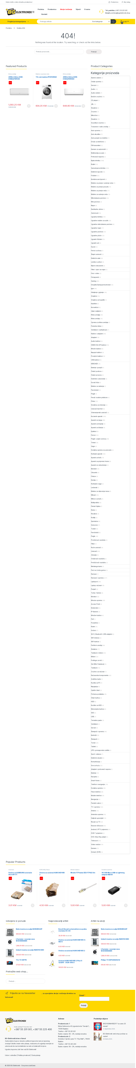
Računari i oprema (97, 578)
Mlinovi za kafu (96, 499)
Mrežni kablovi (96, 349)
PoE (92, 619)
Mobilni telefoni (96, 795)
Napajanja (94, 686)
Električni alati (95, 258)
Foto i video (95, 273)
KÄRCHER (94, 364)
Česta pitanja (35, 1055)
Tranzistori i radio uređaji (99, 127)
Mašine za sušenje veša (99, 194)
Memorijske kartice (97, 709)
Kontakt (44, 14)
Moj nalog (125, 2)
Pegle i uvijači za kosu (98, 439)
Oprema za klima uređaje (99, 322)
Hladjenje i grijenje (97, 292)
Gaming (93, 281)
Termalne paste (96, 720)
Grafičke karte (96, 679)
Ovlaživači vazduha (97, 559)
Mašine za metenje (97, 386)
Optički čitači (95, 690)
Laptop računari (96, 585)
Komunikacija (95, 762)
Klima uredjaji (95, 315)
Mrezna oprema (96, 600)
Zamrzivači (94, 213)
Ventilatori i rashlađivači (99, 330)
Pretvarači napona (97, 157)
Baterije (93, 773)
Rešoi (93, 510)
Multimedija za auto (97, 153)
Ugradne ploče (96, 235)
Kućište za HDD (96, 705)
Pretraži (94, 52)
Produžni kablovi (97, 356)
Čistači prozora (96, 375)
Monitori (94, 597)
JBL (92, 104)
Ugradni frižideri (96, 239)
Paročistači (94, 390)
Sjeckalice (94, 521)
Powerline (94, 623)
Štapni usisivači (96, 254)
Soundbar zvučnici (97, 123)
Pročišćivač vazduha (98, 540)
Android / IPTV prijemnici (99, 829)
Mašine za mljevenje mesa (100, 491)
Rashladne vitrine (97, 209)
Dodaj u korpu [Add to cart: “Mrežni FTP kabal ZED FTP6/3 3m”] (95, 905)
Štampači (94, 739)
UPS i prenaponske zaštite (100, 750)
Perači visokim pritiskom (99, 397)
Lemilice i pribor (96, 262)
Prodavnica (113, 2)
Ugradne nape (96, 228)
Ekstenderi (94, 608)
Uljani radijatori (96, 311)
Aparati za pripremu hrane (100, 461)
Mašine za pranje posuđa (99, 187)
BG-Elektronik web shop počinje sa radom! (115, 1035)
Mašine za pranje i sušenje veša (102, 183)
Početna (41, 9)
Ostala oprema (96, 81)
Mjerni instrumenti (97, 266)
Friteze (93, 476)
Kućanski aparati (96, 416)
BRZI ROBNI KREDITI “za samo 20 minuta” (114, 1025)
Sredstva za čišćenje (98, 405)
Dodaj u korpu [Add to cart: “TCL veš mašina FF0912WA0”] (56, 106)
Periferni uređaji (96, 645)
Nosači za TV (95, 822)
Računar (94, 574)
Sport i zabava (96, 754)
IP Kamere (94, 612)
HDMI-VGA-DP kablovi (98, 345)
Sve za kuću (95, 765)
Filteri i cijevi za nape (98, 269)
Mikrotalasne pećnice (98, 198)
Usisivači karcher (97, 409)
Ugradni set (95, 243)
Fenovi (93, 435)
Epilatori (93, 431)
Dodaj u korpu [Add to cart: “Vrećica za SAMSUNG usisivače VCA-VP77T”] (32, 905)
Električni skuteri (96, 758)
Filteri (93, 544)
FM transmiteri (96, 145)
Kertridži (94, 735)
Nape (93, 205)
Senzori (93, 85)
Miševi (93, 656)
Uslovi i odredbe (10, 1055)
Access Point (95, 604)
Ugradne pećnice (97, 232)
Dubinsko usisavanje (98, 379)
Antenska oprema (97, 814)
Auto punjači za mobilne (99, 138)
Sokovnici (94, 525)
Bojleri (93, 164)
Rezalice (94, 514)
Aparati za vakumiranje (99, 465)
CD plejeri (94, 100)
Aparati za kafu (96, 457)
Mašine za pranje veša (42, 74)
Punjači (93, 589)
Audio (93, 89)
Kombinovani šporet (98, 179)
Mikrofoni (94, 115)
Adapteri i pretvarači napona (101, 769)
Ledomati (94, 487)
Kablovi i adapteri (97, 334)
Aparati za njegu (96, 420)
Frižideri (94, 175)
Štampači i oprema (97, 731)
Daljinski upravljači (97, 818)
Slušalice (94, 649)
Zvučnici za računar (97, 672)
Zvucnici (94, 112)
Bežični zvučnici (96, 96)
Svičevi (93, 630)
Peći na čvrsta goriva (98, 570)
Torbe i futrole (96, 593)
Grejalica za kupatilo (98, 300)
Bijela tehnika (95, 160)
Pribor (93, 401)
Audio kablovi (95, 341)
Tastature (94, 668)
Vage (93, 446)
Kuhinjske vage (96, 484)
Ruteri (93, 626)
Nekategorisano (96, 566)
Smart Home (95, 780)
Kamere (93, 848)
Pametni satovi (96, 803)
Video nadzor (96, 844)
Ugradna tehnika (96, 217)
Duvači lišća (95, 382)
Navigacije (94, 799)
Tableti (93, 746)
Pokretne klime (96, 326)
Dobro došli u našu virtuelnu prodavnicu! (19, 2)
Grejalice (94, 296)
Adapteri (94, 337)
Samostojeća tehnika (98, 168)
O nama (87, 9)
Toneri (93, 743)
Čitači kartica (95, 698)
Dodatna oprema (97, 788)
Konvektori (94, 307)
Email (82, 995)
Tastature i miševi (97, 653)
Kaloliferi (94, 304)
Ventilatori (94, 724)
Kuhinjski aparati (96, 454)
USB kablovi (95, 360)
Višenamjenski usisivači (99, 412)
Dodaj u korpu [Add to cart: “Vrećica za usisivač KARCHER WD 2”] (63, 905)
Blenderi (94, 469)
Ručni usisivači (96, 547)
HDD (92, 701)
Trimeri (93, 442)
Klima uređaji (12, 74)
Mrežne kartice (96, 615)
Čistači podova (96, 371)
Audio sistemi (95, 93)
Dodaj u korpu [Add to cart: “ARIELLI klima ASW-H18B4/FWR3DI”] (29, 106)
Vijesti (78, 9)
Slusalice (94, 108)
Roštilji (93, 517)
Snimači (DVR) (96, 852)
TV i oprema (95, 807)
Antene (93, 811)
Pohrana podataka (97, 694)
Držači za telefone (97, 142)
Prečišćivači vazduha (98, 562)
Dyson (93, 247)
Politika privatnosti (24, 1055)
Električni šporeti (96, 172)
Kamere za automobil (98, 149)
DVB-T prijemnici (97, 833)
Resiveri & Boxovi (97, 826)
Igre (92, 288)
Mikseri (93, 495)
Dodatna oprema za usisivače (101, 450)
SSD (92, 713)
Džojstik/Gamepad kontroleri (101, 285)
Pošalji (83, 1005)
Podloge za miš (96, 660)
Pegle (93, 394)
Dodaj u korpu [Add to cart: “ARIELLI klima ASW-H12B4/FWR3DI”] (83, 106)
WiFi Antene (95, 638)
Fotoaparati (95, 277)
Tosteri (93, 529)
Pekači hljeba (95, 506)
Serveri (93, 728)
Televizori (94, 840)
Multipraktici (95, 502)
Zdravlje (94, 555)
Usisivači (94, 551)
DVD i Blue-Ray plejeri (98, 837)
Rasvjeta (94, 777)
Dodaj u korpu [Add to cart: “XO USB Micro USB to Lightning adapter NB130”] (126, 905)
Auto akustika (95, 134)
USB (92, 716)
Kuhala (93, 480)
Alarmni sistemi (96, 78)
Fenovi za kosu (96, 250)
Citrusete (94, 472)
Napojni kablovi (96, 352)
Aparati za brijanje (97, 424)
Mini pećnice (95, 202)
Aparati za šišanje (97, 427)
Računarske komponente (99, 675)
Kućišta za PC (95, 683)
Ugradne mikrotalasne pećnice (101, 224)
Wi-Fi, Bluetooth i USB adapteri (101, 634)
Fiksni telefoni (96, 792)
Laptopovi (94, 581)
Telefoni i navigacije (98, 784)
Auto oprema (95, 130)
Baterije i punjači (96, 367)
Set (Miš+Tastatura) (97, 664)
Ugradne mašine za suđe (99, 220)
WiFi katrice (95, 641)
